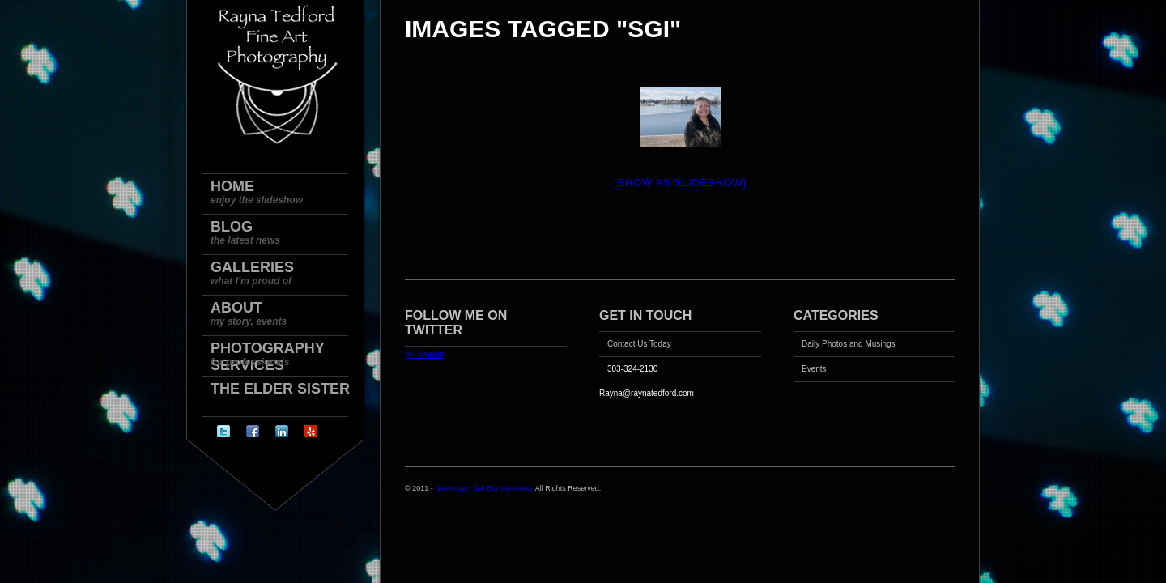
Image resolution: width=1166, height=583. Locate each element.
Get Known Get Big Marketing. (484, 488)
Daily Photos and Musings (849, 343)
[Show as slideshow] (680, 183)
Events (814, 368)
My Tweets (424, 354)
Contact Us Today (639, 343)
